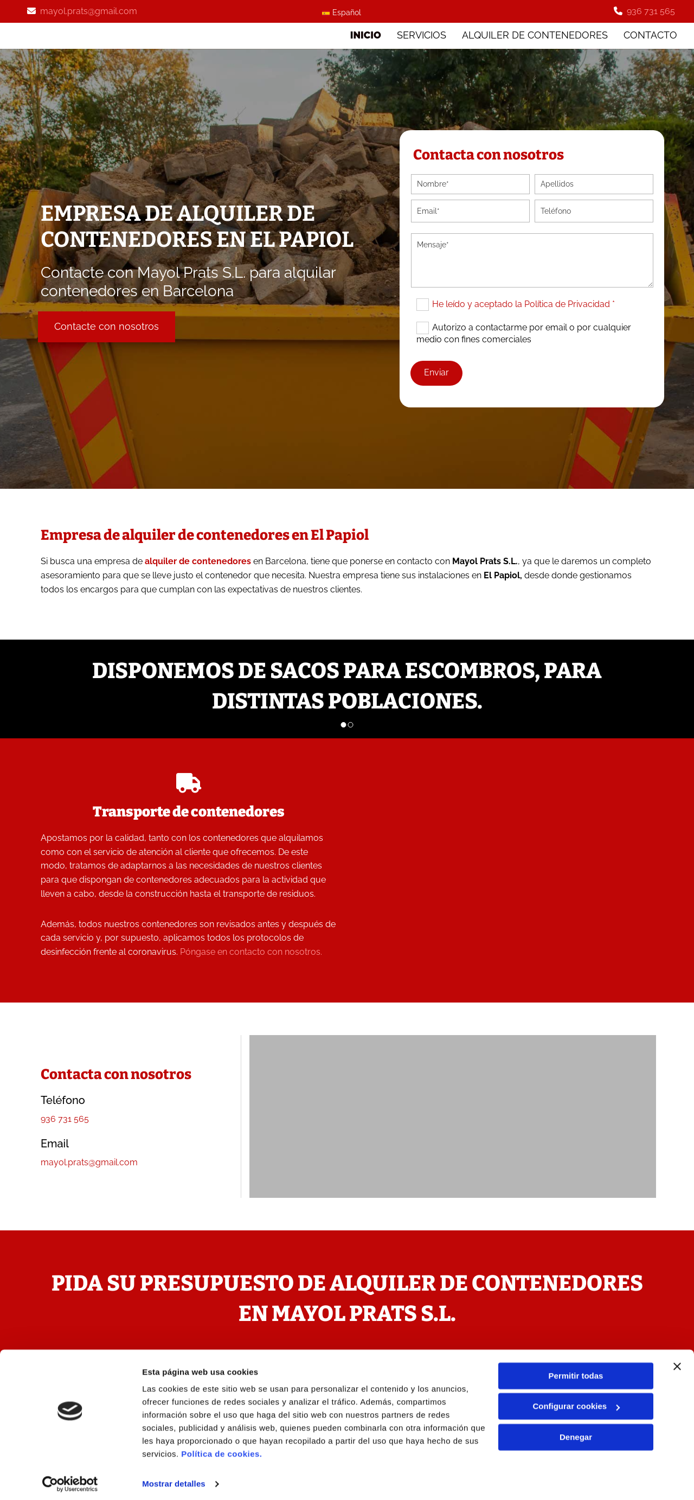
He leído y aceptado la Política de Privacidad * (523, 303)
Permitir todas (576, 1370)
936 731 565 (651, 11)
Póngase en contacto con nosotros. (251, 951)
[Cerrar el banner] (677, 1361)
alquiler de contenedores (198, 561)
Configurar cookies (576, 1401)
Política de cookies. (221, 1448)
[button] (106, 325)
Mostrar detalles (173, 1478)
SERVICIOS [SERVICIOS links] (421, 34)
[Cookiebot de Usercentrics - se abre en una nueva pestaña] (70, 1479)
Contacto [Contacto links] (651, 34)
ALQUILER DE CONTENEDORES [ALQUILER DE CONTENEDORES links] (535, 34)
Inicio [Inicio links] (364, 34)
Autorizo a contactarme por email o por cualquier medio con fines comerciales (523, 332)
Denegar (576, 1432)
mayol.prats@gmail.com (88, 11)
